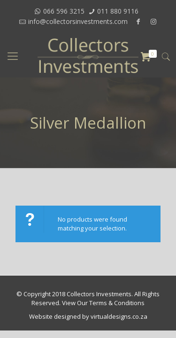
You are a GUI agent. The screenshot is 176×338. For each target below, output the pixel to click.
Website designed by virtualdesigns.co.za (88, 316)
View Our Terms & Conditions (103, 303)
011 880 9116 (117, 11)
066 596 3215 (63, 11)
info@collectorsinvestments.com (78, 21)
